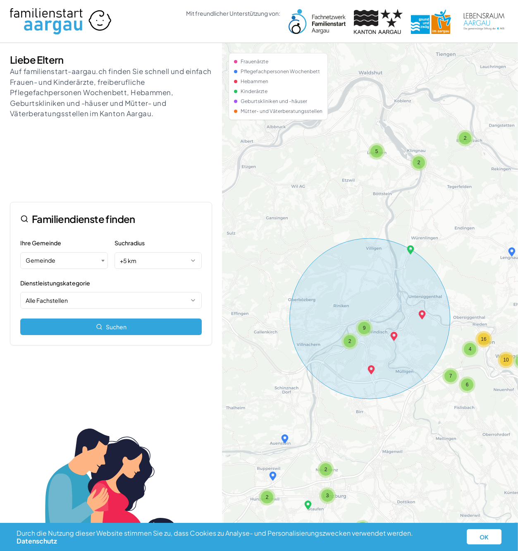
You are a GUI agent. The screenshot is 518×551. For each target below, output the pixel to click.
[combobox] (64, 260)
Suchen (111, 327)
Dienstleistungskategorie (55, 283)
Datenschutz (37, 541)
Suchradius (130, 243)
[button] (371, 369)
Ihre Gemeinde (40, 243)
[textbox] (64, 260)
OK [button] (484, 537)
